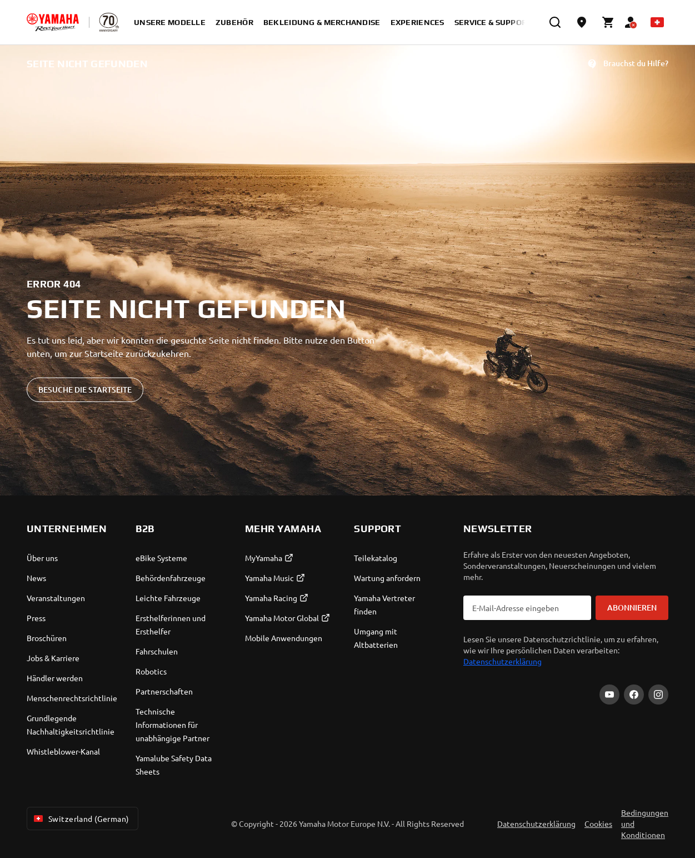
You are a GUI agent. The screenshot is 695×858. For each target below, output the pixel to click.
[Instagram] (658, 695)
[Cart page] (608, 22)
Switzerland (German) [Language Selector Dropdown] (80, 818)
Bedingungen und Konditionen (644, 823)
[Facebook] (634, 695)
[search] (555, 22)
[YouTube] (609, 695)
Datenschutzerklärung (502, 661)
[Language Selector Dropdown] (657, 22)
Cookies (598, 824)
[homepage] (53, 22)
